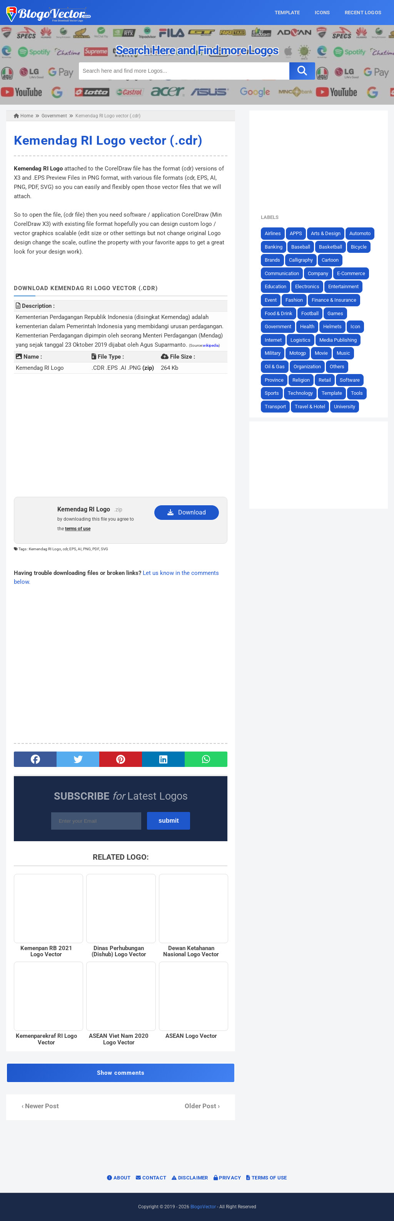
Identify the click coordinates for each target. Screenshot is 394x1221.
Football (310, 313)
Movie (321, 353)
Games (335, 313)
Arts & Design (326, 233)
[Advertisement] (120, 435)
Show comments (121, 1072)
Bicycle (359, 247)
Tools (357, 393)
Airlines (273, 233)
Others (337, 366)
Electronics (307, 286)
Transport (275, 406)
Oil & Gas (275, 366)
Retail (325, 380)
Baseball (300, 247)
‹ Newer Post (40, 1106)
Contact (151, 1178)
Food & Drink (278, 313)
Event (271, 300)
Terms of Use (266, 1178)
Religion (301, 380)
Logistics (300, 340)
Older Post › (202, 1106)
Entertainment (343, 286)
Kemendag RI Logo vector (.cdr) (108, 140)
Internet (273, 340)
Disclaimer (190, 1178)
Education (275, 286)
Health (307, 326)
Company (318, 273)
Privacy (227, 1178)
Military (272, 353)
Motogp (297, 353)
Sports (272, 393)
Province (274, 380)
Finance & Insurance (334, 300)
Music (343, 353)
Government (278, 326)
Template (332, 393)
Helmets (332, 326)
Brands (272, 260)
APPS (296, 233)
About (118, 1178)
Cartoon (330, 260)
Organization (307, 366)
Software (350, 380)
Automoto (360, 233)
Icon (355, 326)
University (344, 406)
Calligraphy (301, 260)
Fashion (294, 300)
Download (186, 512)
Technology (300, 393)
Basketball (330, 247)
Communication (282, 273)
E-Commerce (351, 273)
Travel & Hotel (310, 406)
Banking (273, 247)
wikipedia (211, 345)
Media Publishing (338, 340)
